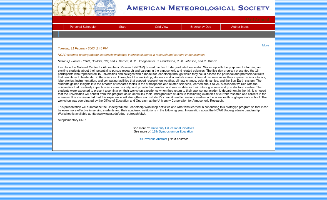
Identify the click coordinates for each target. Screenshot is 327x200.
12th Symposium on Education (172, 131)
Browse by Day (201, 26)
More (265, 45)
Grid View (161, 26)
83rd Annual (257, 19)
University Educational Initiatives (172, 128)
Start (122, 26)
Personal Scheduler (83, 26)
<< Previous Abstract (153, 139)
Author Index (239, 26)
